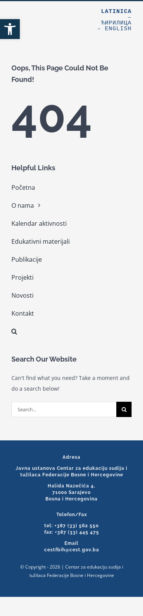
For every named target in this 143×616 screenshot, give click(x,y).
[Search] (124, 409)
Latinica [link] (116, 11)
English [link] (118, 29)
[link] (10, 29)
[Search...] (63, 409)
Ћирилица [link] (116, 23)
